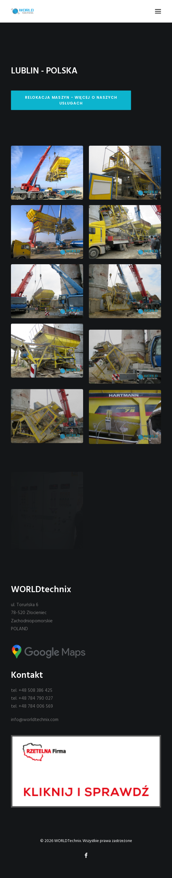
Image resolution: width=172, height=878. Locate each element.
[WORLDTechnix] (22, 11)
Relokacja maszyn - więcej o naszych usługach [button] (71, 100)
